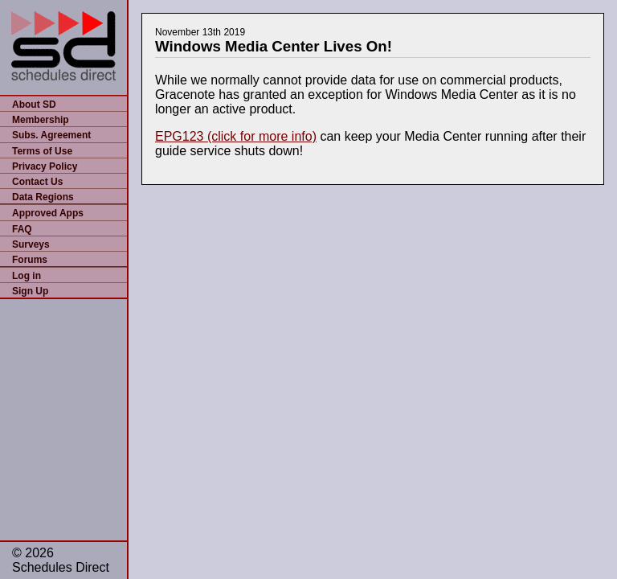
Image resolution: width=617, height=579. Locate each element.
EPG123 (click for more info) (236, 136)
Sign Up (30, 291)
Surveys (31, 244)
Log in (26, 275)
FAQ (22, 229)
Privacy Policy (44, 166)
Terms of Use (42, 151)
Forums (29, 259)
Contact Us (37, 181)
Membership (40, 119)
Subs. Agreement (51, 135)
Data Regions (43, 197)
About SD (34, 104)
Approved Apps (48, 213)
